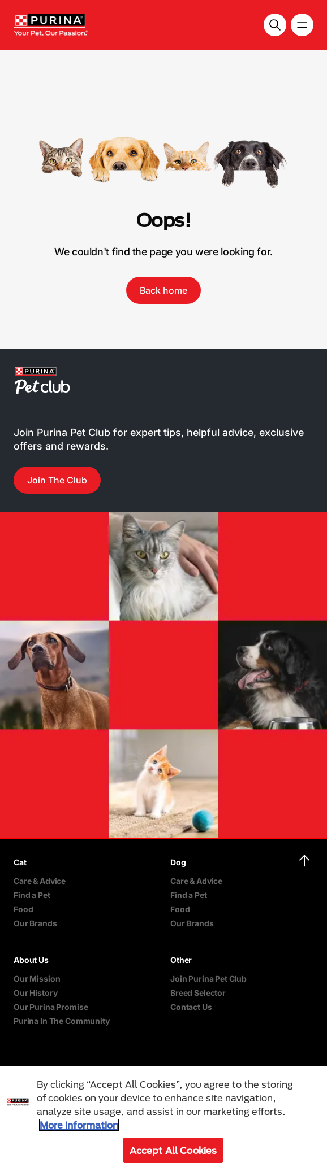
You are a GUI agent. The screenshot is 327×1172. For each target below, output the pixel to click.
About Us (31, 960)
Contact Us (191, 1007)
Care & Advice (40, 881)
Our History (35, 992)
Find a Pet (32, 895)
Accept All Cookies (173, 1150)
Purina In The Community (62, 1021)
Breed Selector (198, 992)
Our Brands (35, 923)
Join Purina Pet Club (208, 978)
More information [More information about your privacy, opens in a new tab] (79, 1124)
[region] (163, 1119)
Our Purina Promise (51, 1007)
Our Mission (37, 978)
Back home (163, 290)
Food (23, 909)
